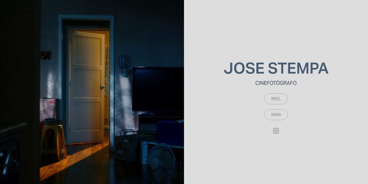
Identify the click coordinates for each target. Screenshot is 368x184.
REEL (276, 98)
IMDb (276, 114)
